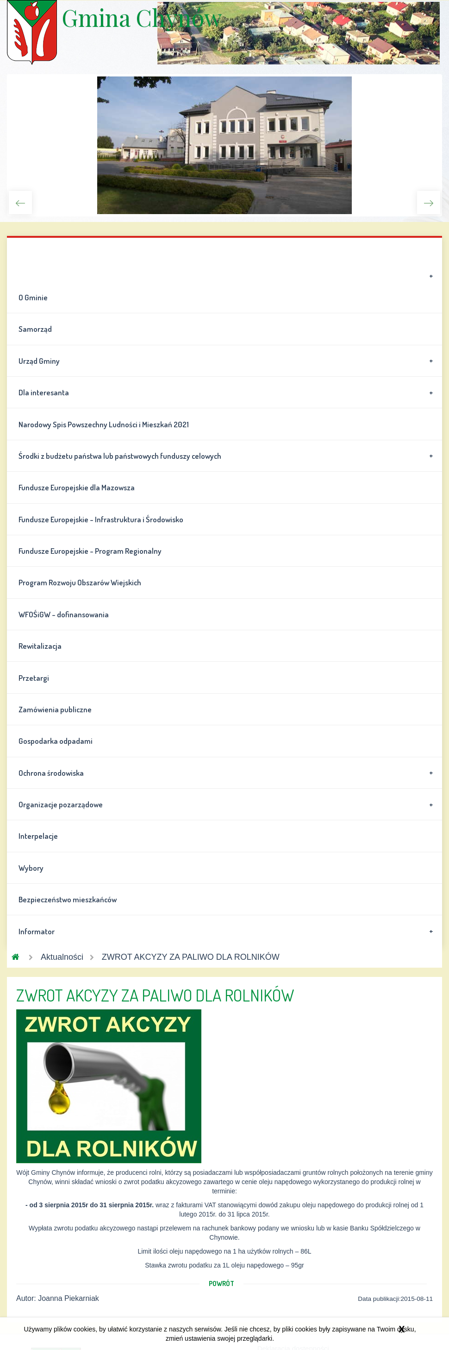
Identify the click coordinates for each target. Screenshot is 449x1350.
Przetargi (34, 678)
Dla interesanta (228, 392)
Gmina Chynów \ (32, 32)
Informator (228, 931)
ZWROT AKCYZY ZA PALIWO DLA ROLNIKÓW (191, 957)
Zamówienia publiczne (55, 709)
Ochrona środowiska (228, 772)
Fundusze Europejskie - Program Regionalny (90, 551)
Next (428, 202)
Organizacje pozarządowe (228, 804)
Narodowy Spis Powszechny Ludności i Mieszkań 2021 (104, 424)
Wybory (31, 868)
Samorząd (35, 329)
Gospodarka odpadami (56, 741)
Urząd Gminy (228, 360)
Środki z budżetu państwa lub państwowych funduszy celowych (228, 455)
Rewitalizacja (40, 646)
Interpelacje (38, 836)
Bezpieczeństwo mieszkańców (68, 899)
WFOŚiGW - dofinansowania (64, 614)
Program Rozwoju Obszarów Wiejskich (80, 582)
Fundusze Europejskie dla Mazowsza (77, 487)
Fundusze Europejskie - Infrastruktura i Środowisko (101, 519)
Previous (20, 202)
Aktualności (62, 957)
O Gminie (228, 286)
